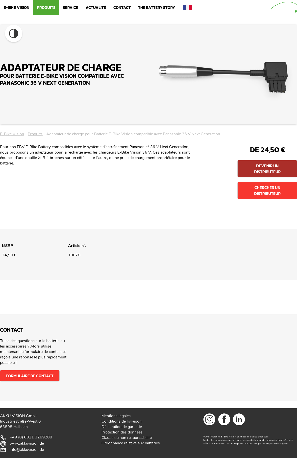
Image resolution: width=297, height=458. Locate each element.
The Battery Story (156, 7)
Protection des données (122, 432)
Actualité (96, 7)
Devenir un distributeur (267, 169)
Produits (46, 7)
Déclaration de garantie (121, 427)
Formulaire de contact (29, 376)
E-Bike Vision (16, 7)
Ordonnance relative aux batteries (130, 443)
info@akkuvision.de (27, 449)
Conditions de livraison (121, 421)
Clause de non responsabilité (126, 437)
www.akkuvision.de (27, 443)
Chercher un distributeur (267, 190)
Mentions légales (116, 416)
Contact (122, 7)
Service (70, 7)
